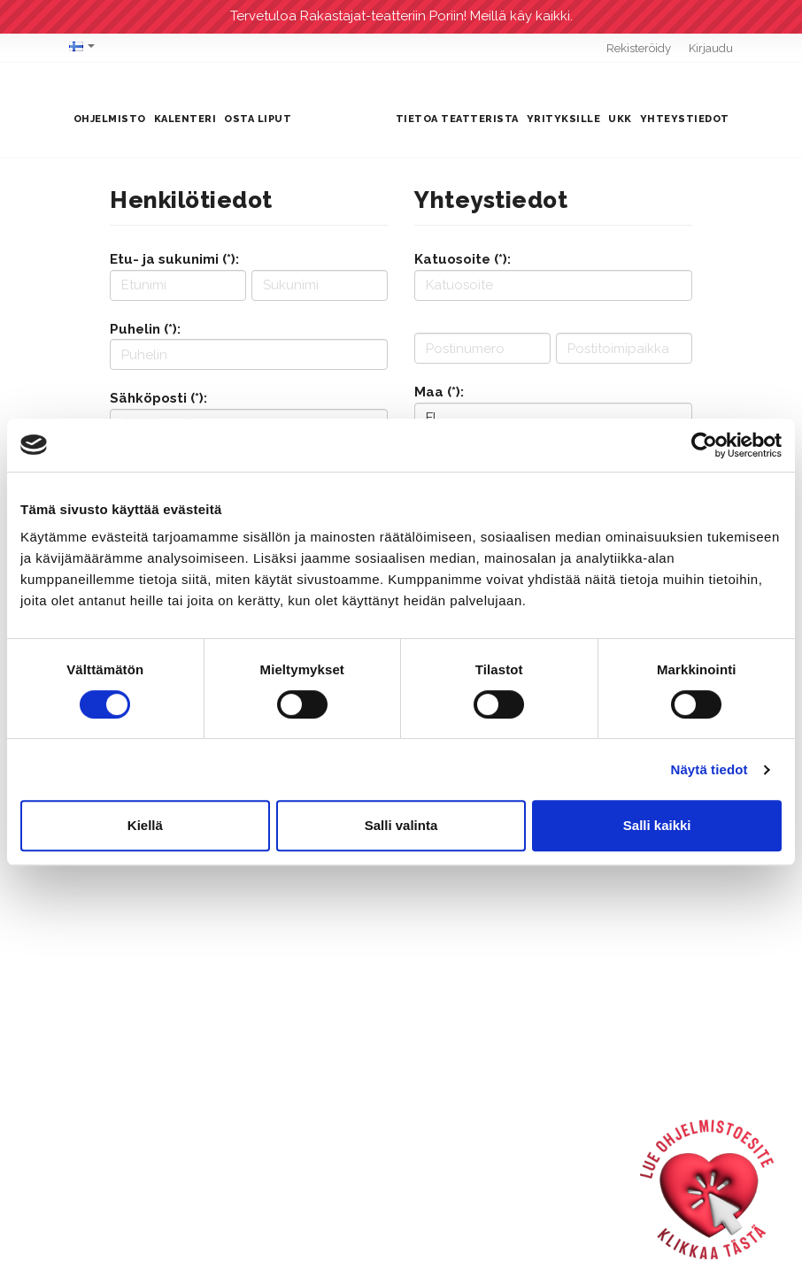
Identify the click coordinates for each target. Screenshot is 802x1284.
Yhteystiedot (684, 119)
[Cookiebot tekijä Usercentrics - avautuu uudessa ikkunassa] (704, 445)
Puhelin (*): (145, 329)
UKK (620, 119)
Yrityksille (564, 119)
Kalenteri (185, 119)
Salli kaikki (657, 825)
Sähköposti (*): (158, 398)
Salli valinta (401, 825)
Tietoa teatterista (457, 119)
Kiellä (145, 825)
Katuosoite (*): (462, 259)
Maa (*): (439, 392)
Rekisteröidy (638, 48)
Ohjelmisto (109, 119)
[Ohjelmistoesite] (706, 1188)
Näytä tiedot (709, 769)
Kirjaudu (711, 48)
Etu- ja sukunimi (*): (174, 259)
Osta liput (257, 119)
